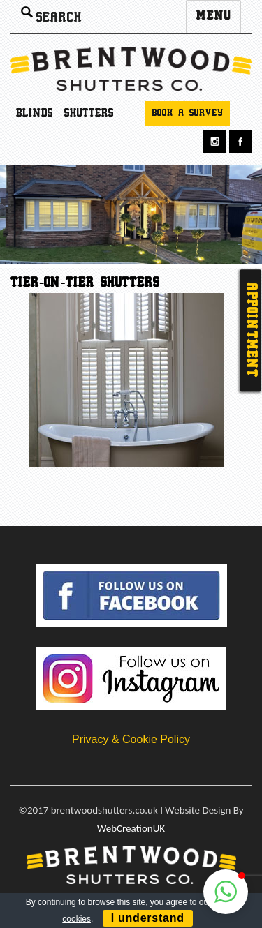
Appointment (251, 330)
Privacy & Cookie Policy (131, 739)
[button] (225, 891)
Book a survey (188, 113)
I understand (147, 918)
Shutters (89, 113)
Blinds (34, 113)
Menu (213, 16)
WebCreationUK (131, 828)
